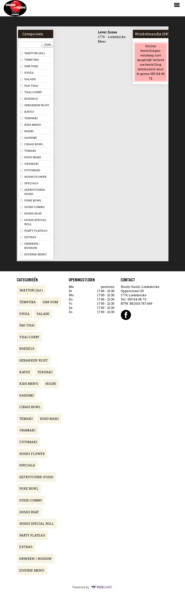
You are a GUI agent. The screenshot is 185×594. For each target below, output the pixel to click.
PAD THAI (29, 85)
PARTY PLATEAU (34, 230)
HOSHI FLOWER (33, 177)
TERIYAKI (29, 118)
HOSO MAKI (30, 157)
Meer (102, 41)
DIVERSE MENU (33, 254)
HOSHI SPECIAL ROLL (33, 222)
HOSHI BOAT (31, 213)
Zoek (47, 44)
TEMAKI (28, 151)
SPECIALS (29, 183)
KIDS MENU (30, 125)
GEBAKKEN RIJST (34, 105)
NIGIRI (27, 131)
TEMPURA (29, 59)
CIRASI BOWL (31, 144)
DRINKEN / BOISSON (30, 246)
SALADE (28, 79)
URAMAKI (29, 164)
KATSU (27, 112)
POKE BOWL (30, 200)
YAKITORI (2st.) (32, 53)
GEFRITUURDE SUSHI (32, 192)
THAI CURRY (31, 92)
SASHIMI (28, 138)
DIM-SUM (29, 66)
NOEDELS (29, 99)
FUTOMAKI (30, 170)
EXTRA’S (28, 237)
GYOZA (27, 72)
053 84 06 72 (137, 299)
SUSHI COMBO (32, 207)
